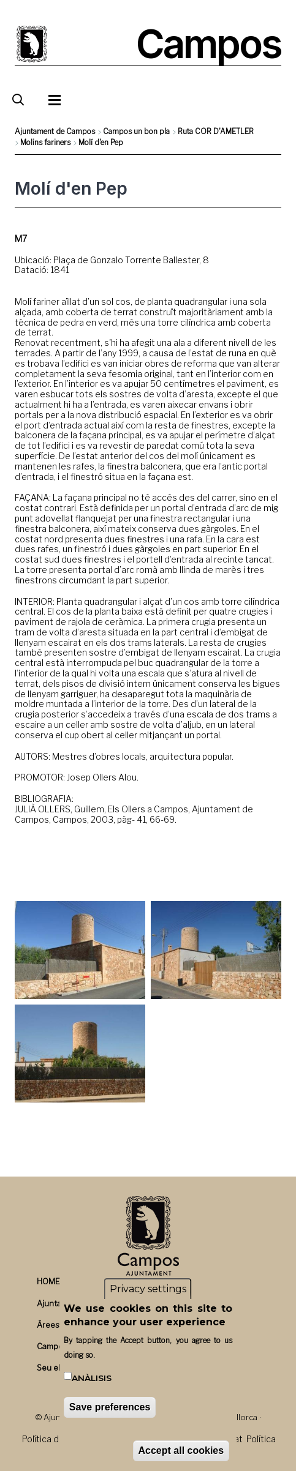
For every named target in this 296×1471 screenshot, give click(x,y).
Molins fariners (45, 142)
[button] (80, 950)
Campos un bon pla (136, 131)
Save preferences (110, 1407)
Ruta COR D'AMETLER (216, 131)
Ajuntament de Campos (55, 131)
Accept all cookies (181, 1450)
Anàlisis (92, 1378)
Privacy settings (148, 1289)
